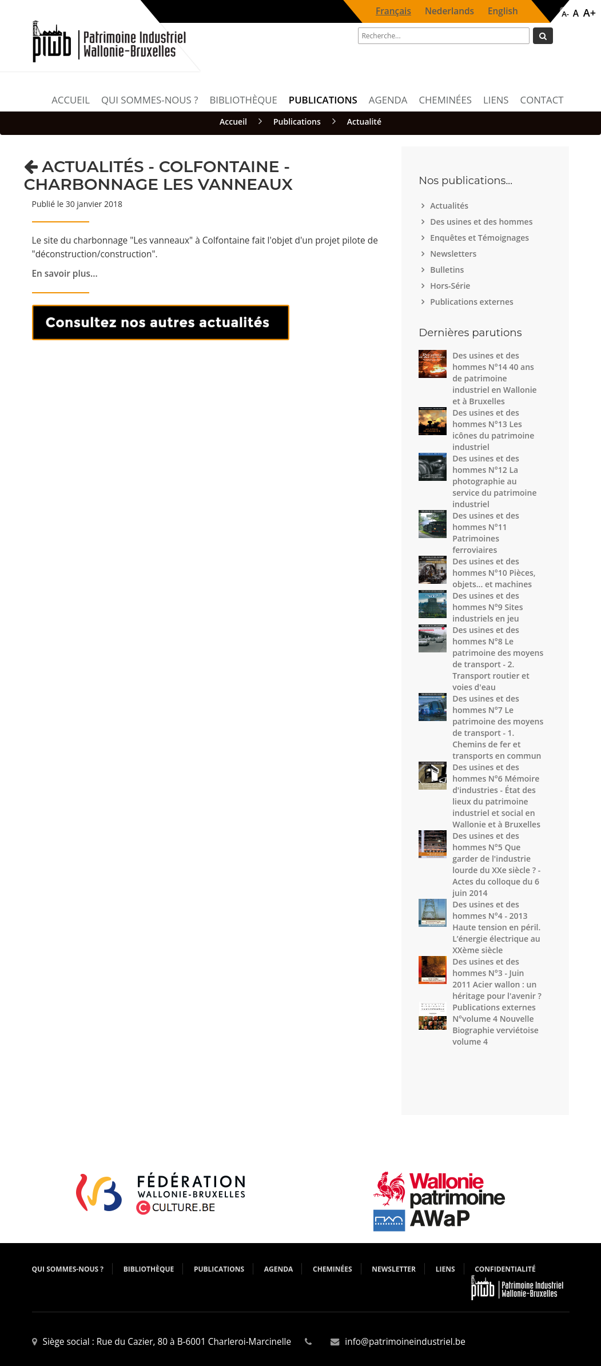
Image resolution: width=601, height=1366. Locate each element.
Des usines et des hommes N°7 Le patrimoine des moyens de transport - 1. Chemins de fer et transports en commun (497, 727)
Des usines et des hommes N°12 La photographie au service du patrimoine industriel (494, 481)
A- (565, 14)
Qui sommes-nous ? (149, 99)
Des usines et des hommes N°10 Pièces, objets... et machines (494, 573)
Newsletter (394, 1269)
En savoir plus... (65, 274)
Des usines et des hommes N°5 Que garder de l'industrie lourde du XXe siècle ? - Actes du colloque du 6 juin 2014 (496, 864)
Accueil (70, 99)
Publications (323, 99)
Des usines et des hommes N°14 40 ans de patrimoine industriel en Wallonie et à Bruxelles (494, 378)
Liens (496, 99)
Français (393, 11)
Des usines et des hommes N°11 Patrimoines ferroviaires (485, 532)
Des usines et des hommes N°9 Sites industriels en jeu (487, 607)
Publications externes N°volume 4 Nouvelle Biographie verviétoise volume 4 (495, 1024)
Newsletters (454, 253)
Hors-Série (451, 285)
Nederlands (449, 11)
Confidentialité (505, 1269)
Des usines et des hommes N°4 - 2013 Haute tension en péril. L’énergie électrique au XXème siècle (496, 927)
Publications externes (473, 301)
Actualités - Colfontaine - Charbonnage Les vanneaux (158, 175)
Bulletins (448, 269)
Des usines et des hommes (482, 221)
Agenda (388, 99)
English (503, 11)
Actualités (450, 205)
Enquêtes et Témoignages (481, 237)
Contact (542, 99)
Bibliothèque (243, 99)
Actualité (364, 121)
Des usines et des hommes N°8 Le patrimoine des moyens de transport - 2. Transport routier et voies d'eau (497, 658)
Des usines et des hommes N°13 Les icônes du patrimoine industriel (493, 429)
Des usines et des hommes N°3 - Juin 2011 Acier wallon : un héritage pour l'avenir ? (497, 978)
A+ (589, 12)
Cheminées (445, 99)
